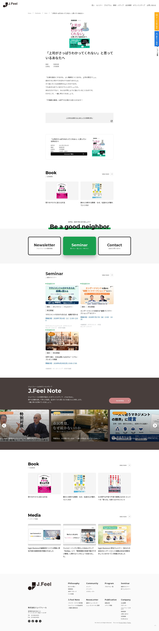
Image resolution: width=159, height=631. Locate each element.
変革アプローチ (72, 591)
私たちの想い (71, 586)
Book (46, 13)
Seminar (79, 246)
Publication (38, 13)
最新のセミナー (125, 586)
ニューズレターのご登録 (92, 605)
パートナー (89, 588)
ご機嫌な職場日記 (73, 607)
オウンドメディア (139, 5)
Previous (4, 426)
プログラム (108, 5)
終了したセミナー (126, 588)
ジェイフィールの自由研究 (75, 605)
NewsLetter (92, 599)
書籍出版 (107, 602)
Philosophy (74, 583)
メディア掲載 (108, 605)
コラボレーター (90, 591)
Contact (114, 246)
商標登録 (123, 611)
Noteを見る (120, 401)
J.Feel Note (74, 599)
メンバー (88, 586)
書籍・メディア (118, 5)
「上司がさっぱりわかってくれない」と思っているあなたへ (67, 13)
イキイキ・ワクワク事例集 (75, 602)
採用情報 (123, 616)
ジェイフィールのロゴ (126, 607)
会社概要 (128, 5)
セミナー (99, 5)
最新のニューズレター (92, 602)
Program (109, 583)
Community (92, 583)
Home (29, 13)
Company (126, 599)
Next (155, 426)
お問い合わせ (151, 5)
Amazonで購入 (69, 154)
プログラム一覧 (109, 586)
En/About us (124, 618)
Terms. (129, 622)
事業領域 (70, 588)
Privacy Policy (123, 622)
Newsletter (44, 246)
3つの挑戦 (71, 593)
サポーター (124, 605)
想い (93, 5)
